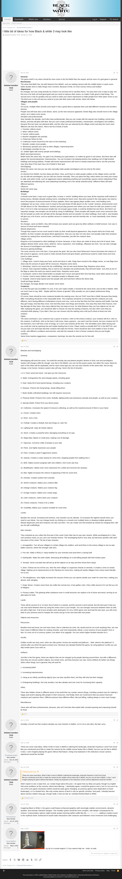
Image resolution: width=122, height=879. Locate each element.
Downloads (19, 19)
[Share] (114, 72)
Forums (7, 19)
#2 (117, 346)
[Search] (114, 19)
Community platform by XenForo (61, 877)
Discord (62, 19)
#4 (117, 743)
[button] (25, 19)
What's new (33, 19)
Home (113, 871)
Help (108, 871)
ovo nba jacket (92, 813)
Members (47, 19)
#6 (117, 804)
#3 (117, 720)
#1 (117, 73)
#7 (117, 828)
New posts (6, 23)
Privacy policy (100, 871)
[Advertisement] (61, 53)
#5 (117, 767)
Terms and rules (87, 871)
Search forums (17, 23)
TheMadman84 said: (29, 772)
